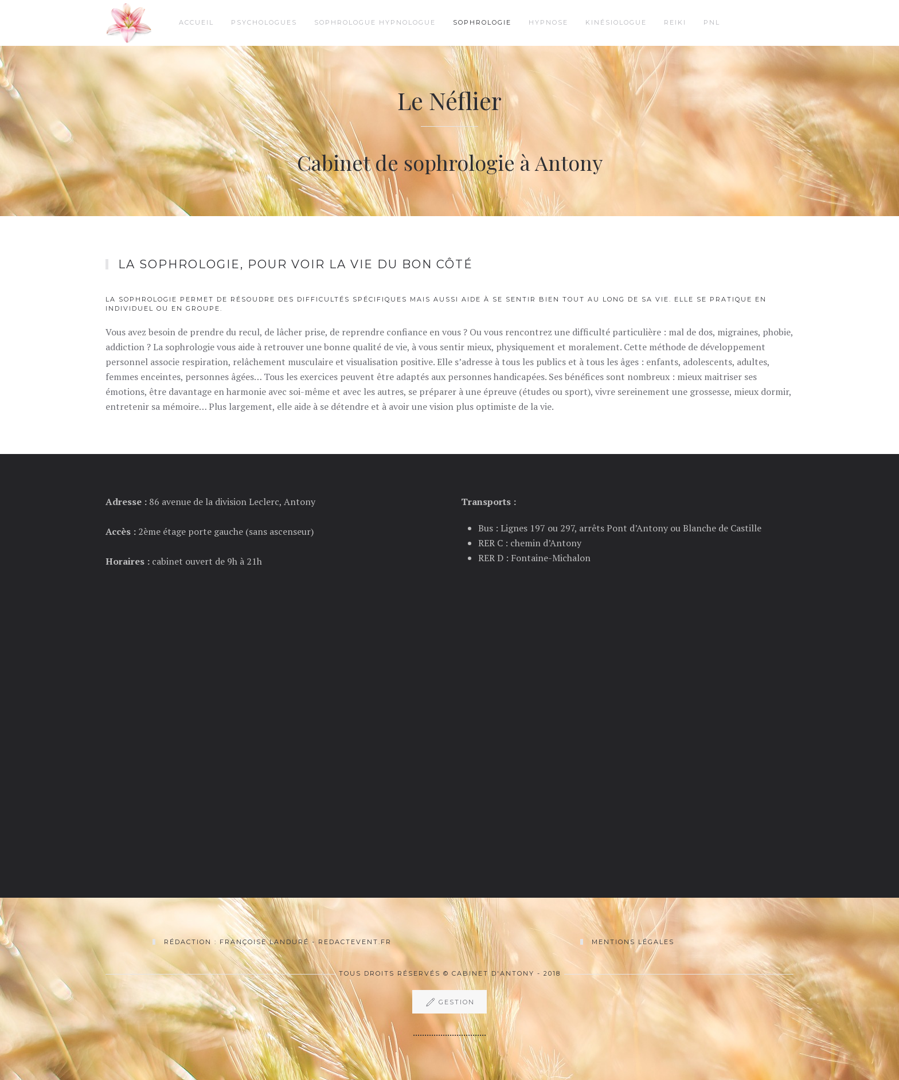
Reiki (675, 22)
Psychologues (264, 22)
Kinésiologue (616, 22)
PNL (711, 22)
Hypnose (548, 22)
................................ (449, 1032)
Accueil (196, 22)
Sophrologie (482, 22)
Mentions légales (633, 942)
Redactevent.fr (355, 942)
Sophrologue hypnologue (375, 22)
